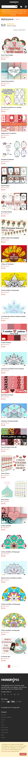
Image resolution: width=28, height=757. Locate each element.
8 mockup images (6, 212)
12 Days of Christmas (7, 264)
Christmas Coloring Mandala (9, 421)
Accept (23, 754)
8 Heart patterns (6, 525)
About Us (3, 714)
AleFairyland (6, 57)
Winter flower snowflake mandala (11, 578)
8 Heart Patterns (6, 342)
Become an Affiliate (6, 717)
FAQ (2, 722)
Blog (2, 735)
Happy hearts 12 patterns (8, 133)
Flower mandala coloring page (10, 630)
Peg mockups (5, 185)
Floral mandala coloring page (10, 290)
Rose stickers (5, 499)
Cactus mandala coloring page (10, 552)
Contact (3, 737)
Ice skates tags (5, 656)
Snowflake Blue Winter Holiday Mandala (13, 316)
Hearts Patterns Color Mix (9, 447)
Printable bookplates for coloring (11, 107)
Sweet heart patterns (7, 81)
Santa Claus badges (7, 55)
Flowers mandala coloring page (10, 604)
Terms (2, 725)
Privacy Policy (4, 727)
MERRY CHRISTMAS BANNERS (10, 238)
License (3, 720)
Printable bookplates (7, 159)
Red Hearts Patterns (7, 395)
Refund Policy (4, 730)
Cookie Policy (4, 732)
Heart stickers (5, 473)
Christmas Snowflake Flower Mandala (12, 369)
